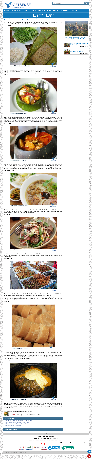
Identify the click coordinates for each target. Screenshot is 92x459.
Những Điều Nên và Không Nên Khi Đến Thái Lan (16, 427)
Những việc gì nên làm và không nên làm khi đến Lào (16, 423)
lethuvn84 (37, 16)
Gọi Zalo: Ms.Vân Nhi (47, 15)
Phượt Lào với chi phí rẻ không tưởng (13, 425)
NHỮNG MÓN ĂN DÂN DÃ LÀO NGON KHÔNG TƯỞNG (17, 422)
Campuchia (29, 71)
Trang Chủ (21, 4)
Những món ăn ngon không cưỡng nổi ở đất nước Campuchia (18, 420)
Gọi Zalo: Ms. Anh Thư (34, 15)
